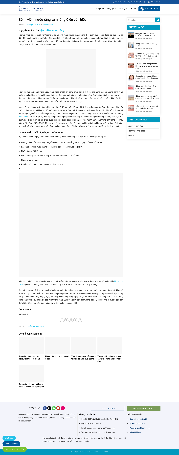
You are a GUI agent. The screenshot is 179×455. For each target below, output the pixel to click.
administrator (48, 25)
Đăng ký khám (135, 432)
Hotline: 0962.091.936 (14, 449)
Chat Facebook (11, 444)
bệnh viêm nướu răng (52, 30)
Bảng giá (111, 8)
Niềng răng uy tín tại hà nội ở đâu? (147, 44)
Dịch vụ (123, 8)
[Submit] (157, 20)
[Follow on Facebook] (45, 408)
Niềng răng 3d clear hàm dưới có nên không (145, 87)
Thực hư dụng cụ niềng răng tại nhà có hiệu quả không (147, 55)
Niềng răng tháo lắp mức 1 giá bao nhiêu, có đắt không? (147, 97)
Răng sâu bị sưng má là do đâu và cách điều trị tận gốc (146, 77)
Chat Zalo (9, 438)
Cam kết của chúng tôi (138, 419)
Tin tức (133, 8)
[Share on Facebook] (62, 320)
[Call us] (54, 408)
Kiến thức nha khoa (36, 326)
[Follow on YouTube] (58, 408)
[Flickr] (63, 408)
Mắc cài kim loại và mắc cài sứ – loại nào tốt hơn (146, 107)
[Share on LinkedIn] (80, 320)
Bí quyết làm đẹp (135, 126)
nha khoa (23, 116)
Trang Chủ (99, 8)
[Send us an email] (49, 408)
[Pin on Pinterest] (75, 320)
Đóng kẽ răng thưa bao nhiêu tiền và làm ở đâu (145, 34)
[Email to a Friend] (71, 320)
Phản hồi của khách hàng (139, 428)
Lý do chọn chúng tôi (138, 423)
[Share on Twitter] (66, 320)
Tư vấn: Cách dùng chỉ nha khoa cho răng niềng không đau (146, 66)
